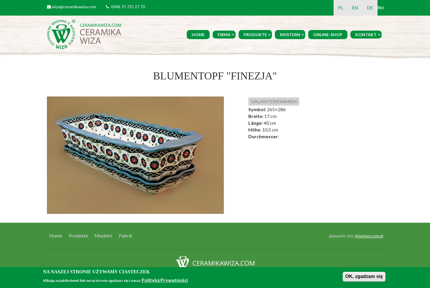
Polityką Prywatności (165, 280)
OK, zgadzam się (364, 276)
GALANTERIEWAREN (274, 101)
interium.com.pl (369, 235)
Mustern (290, 34)
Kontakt (366, 34)
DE (370, 7)
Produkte (255, 34)
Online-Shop (327, 34)
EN (355, 7)
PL (340, 7)
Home (198, 34)
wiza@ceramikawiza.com (74, 6)
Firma (224, 34)
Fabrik (125, 235)
